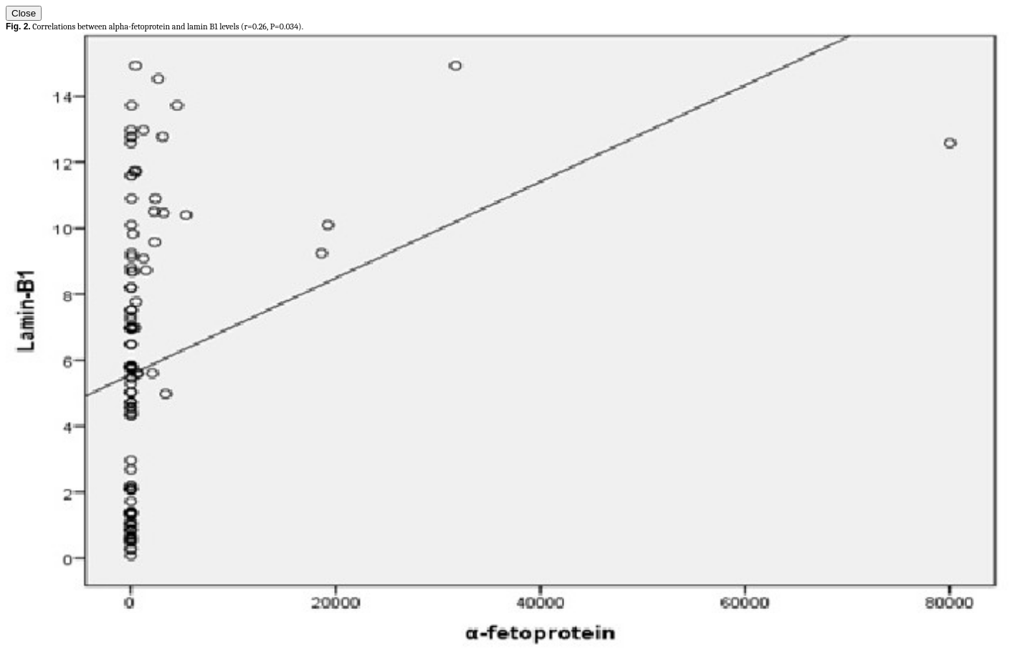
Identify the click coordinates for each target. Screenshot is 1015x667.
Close (23, 13)
